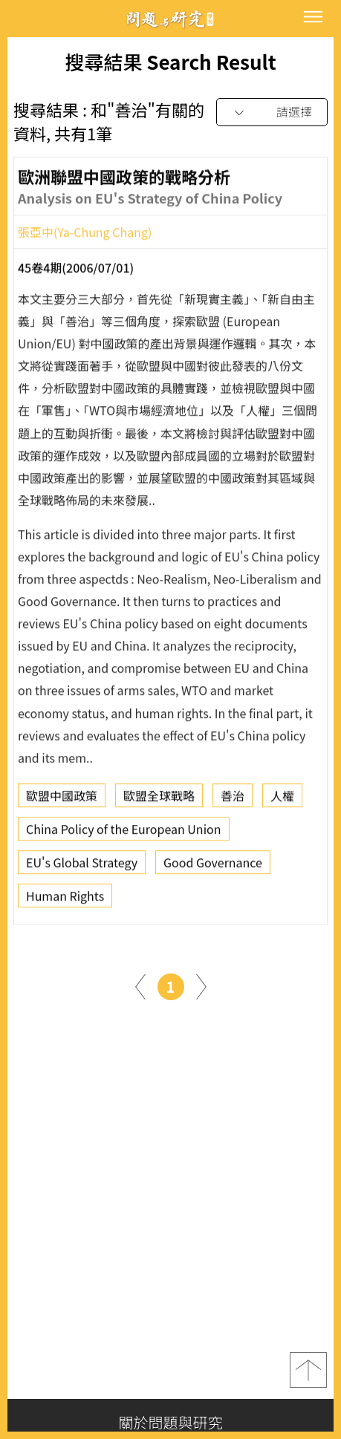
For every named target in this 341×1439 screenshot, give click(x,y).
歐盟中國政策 (61, 799)
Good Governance (212, 866)
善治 (232, 799)
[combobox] (272, 112)
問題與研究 (171, 19)
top (308, 1370)
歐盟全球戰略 (159, 799)
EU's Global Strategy (81, 866)
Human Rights (65, 899)
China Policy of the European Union (123, 832)
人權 (282, 799)
